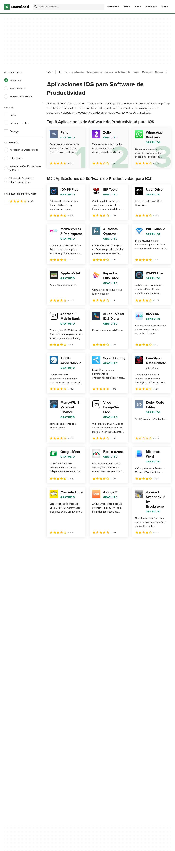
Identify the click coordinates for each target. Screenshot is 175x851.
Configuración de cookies (105, 731)
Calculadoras (13, 158)
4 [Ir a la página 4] (77, 544)
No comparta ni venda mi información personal (105, 723)
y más (19, 201)
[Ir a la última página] (163, 544)
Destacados (13, 80)
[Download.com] (16, 7)
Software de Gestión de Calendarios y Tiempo (18, 180)
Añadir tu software (57, 709)
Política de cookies (101, 715)
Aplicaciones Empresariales (21, 150)
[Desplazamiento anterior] (60, 72)
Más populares (14, 88)
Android (150, 7)
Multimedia (147, 72)
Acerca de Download (59, 704)
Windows (112, 7)
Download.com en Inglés (61, 721)
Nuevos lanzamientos (18, 96)
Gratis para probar (16, 123)
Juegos (136, 72)
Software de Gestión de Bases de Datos (22, 168)
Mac (126, 7)
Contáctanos (54, 715)
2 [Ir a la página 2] (59, 544)
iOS (137, 7)
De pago (11, 131)
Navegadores (161, 72)
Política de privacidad (103, 704)
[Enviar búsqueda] (35, 7)
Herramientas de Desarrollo (117, 72)
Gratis (10, 115)
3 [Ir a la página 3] (68, 544)
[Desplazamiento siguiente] (167, 72)
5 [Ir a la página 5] (85, 544)
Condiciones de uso (102, 709)
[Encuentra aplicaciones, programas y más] (68, 7)
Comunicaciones (94, 72)
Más (165, 6)
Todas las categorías (74, 72)
